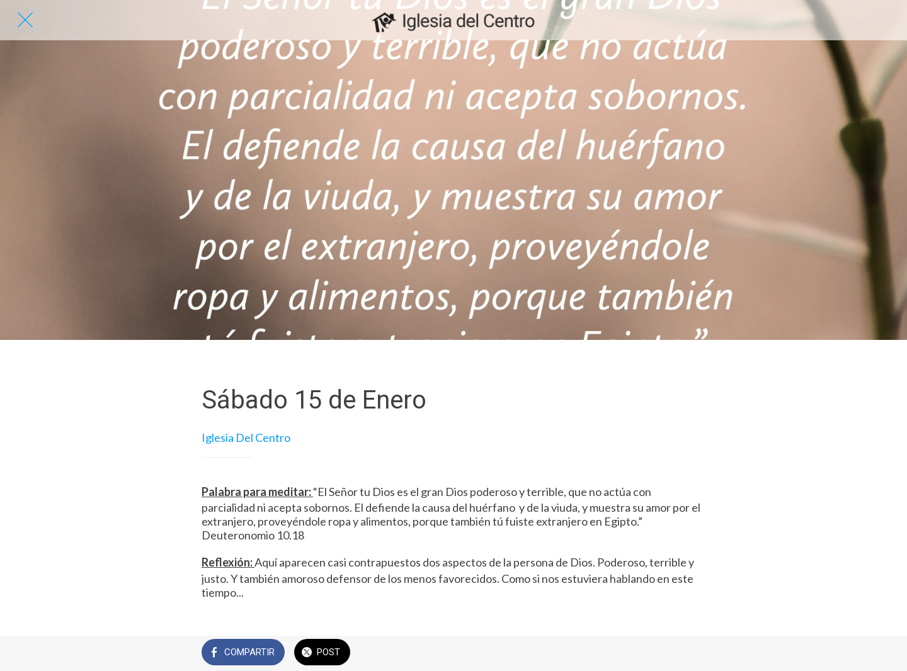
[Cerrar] (25, 20)
